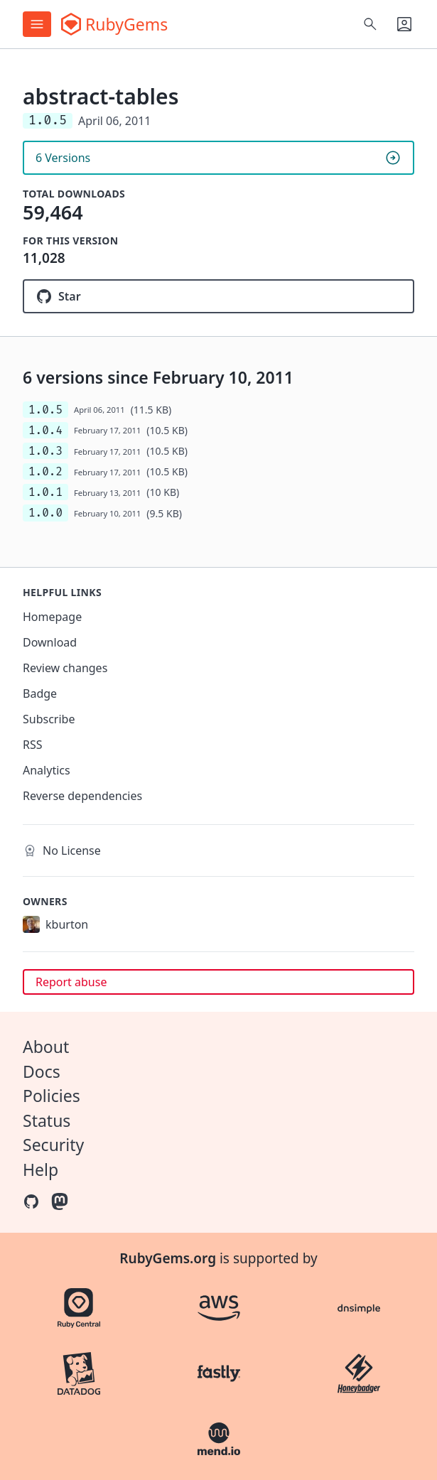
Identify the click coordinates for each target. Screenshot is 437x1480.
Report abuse (71, 982)
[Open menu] (37, 24)
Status (46, 1120)
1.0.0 (45, 512)
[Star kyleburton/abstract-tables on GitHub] (218, 296)
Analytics (46, 770)
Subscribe (49, 719)
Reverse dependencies (82, 796)
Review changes (65, 668)
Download (50, 642)
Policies (51, 1095)
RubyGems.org (167, 1258)
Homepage (52, 617)
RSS (33, 744)
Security (53, 1144)
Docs (41, 1071)
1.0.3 (45, 450)
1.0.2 (45, 471)
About (46, 1046)
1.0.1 (45, 492)
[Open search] (370, 24)
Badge (40, 693)
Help (40, 1169)
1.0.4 (45, 430)
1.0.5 (45, 409)
